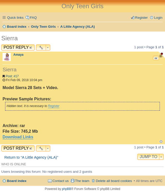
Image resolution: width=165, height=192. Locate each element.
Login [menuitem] (158, 18)
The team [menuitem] (82, 181)
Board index (16, 181)
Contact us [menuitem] (61, 181)
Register (54, 106)
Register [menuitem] (141, 18)
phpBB (66, 189)
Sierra (9, 38)
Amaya (18, 54)
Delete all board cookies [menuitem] (114, 181)
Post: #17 (12, 76)
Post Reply (16, 47)
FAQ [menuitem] (33, 18)
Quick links (15, 18)
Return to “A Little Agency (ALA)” (31, 157)
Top (161, 141)
